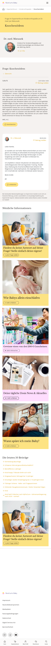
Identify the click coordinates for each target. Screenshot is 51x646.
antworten (12, 184)
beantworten (11, 124)
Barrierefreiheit (7, 627)
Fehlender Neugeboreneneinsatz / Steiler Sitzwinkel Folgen (25, 487)
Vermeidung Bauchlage (13, 462)
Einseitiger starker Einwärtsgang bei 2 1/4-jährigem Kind (24, 480)
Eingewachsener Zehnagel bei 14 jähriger (19, 476)
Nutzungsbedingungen (10, 614)
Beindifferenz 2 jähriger (13, 469)
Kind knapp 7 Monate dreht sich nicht (18, 472)
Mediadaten (6, 609)
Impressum (6, 600)
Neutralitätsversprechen (10, 605)
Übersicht (8, 74)
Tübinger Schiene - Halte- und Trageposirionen (21, 483)
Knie (6, 491)
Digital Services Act (8, 622)
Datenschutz (6, 618)
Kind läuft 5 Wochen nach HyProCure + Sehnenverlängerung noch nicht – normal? (25, 495)
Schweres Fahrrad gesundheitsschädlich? (19, 465)
